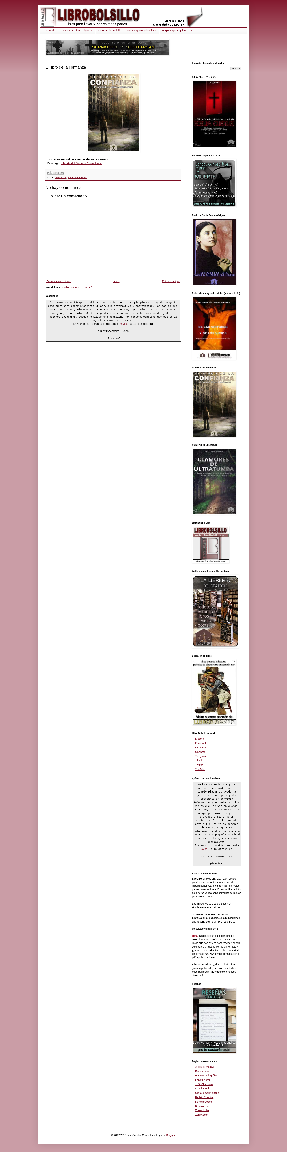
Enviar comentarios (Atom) (77, 287)
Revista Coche (203, 1102)
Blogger (170, 1135)
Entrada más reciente (58, 281)
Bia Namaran (202, 1071)
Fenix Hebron (203, 1080)
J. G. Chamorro (204, 1084)
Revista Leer (202, 1106)
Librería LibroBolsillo (109, 30)
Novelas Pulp (202, 1088)
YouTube (200, 769)
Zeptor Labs (202, 1110)
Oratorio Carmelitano (207, 1093)
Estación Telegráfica (206, 1075)
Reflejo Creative (204, 1097)
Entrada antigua (171, 281)
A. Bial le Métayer (205, 1067)
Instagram (201, 747)
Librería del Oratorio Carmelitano (81, 163)
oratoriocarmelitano (77, 177)
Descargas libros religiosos (77, 30)
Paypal (124, 324)
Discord (199, 738)
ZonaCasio (201, 1115)
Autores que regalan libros (142, 30)
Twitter (199, 764)
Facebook (200, 743)
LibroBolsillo (49, 30)
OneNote (200, 751)
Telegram (200, 756)
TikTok (199, 760)
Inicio (116, 281)
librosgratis (60, 177)
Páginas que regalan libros (177, 30)
